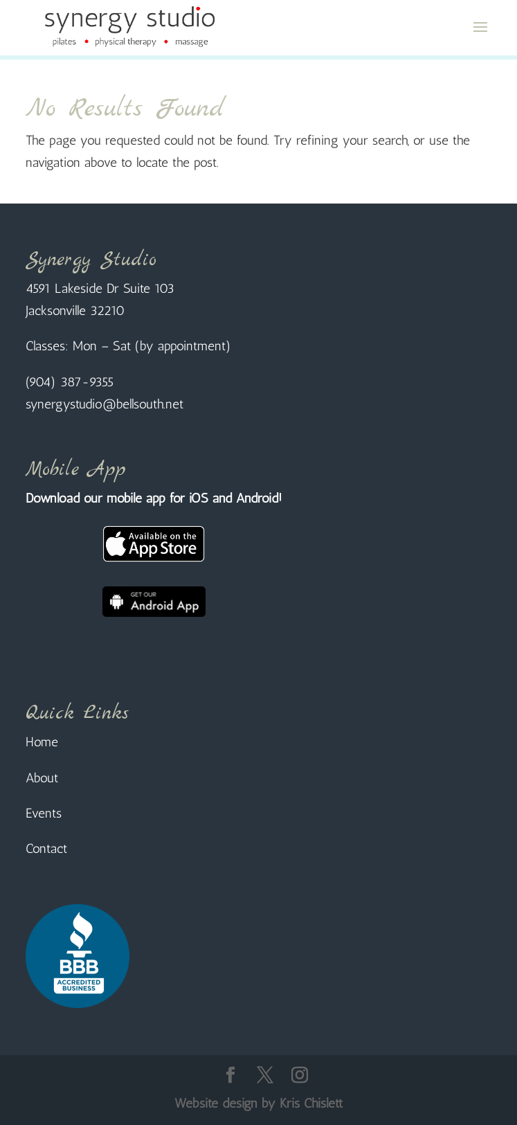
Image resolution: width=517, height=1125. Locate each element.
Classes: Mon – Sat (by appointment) (128, 346)
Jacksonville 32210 (75, 310)
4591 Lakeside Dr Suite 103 (100, 288)
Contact (46, 848)
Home (42, 742)
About (42, 778)
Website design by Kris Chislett (258, 1103)
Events (44, 813)
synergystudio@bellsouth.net (104, 404)
